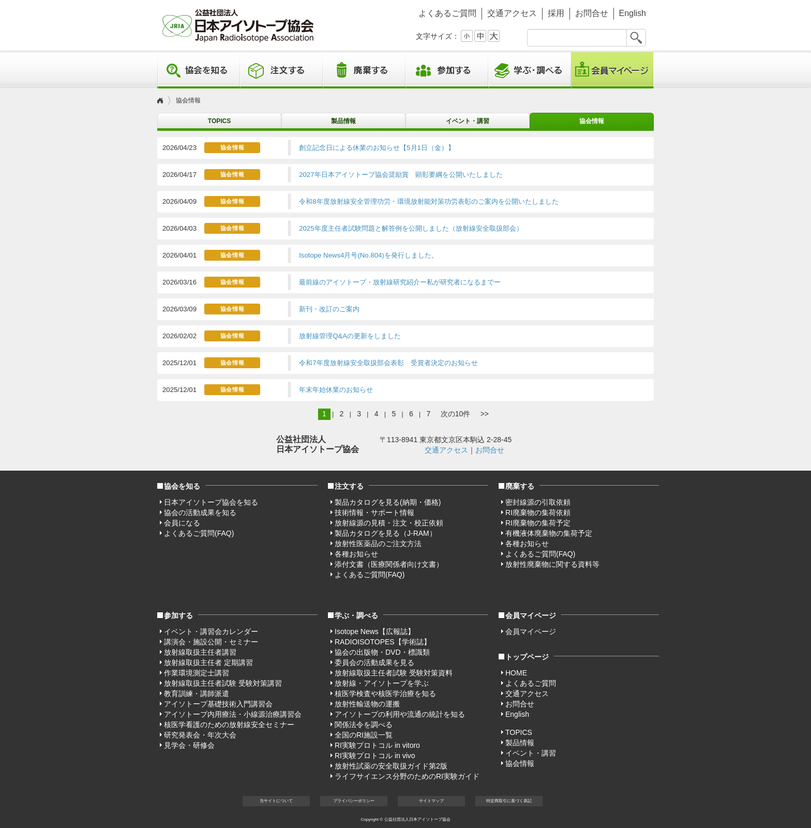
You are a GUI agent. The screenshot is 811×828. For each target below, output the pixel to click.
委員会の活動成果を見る (374, 662)
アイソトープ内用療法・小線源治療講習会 (233, 714)
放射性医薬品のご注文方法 (378, 543)
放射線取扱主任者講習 (200, 652)
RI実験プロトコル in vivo (375, 755)
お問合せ (591, 13)
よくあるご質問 (447, 13)
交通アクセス (512, 13)
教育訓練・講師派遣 (196, 693)
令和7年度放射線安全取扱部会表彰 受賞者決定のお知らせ (388, 363)
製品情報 (343, 121)
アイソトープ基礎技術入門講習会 (218, 704)
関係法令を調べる (364, 724)
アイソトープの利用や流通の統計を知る (400, 714)
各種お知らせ (356, 554)
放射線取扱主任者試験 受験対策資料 (394, 673)
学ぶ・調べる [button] (529, 70)
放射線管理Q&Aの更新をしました (350, 336)
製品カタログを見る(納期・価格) (388, 502)
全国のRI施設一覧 (364, 735)
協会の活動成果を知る (200, 512)
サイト (431, 801)
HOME (516, 673)
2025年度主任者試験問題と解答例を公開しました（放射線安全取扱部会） (410, 228)
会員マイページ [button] (530, 615)
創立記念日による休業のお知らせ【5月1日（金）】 (377, 148)
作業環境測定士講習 (196, 673)
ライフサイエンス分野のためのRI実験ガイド (407, 776)
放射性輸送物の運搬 (367, 704)
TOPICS (219, 121)
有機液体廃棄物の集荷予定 (548, 533)
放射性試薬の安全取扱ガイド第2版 (391, 766)
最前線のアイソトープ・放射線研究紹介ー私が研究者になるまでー (400, 282)
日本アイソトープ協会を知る (211, 502)
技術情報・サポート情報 (374, 512)
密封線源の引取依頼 (537, 502)
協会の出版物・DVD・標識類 (382, 652)
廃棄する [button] (364, 70)
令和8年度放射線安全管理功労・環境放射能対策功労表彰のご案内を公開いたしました (428, 201)
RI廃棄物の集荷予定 (537, 523)
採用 (556, 13)
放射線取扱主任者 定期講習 (208, 662)
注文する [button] (281, 70)
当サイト (276, 801)
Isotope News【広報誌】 (375, 631)
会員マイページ (612, 70)
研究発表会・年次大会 (200, 735)
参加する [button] (447, 70)
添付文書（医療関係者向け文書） (389, 564)
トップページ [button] (527, 657)
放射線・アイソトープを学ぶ (382, 683)
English (632, 13)
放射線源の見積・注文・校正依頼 (389, 523)
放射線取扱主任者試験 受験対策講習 (223, 683)
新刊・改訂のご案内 (329, 309)
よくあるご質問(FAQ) (199, 533)
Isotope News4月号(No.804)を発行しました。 (368, 255)
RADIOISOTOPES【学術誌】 (383, 642)
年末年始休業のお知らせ (336, 390)
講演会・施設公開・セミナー (211, 642)
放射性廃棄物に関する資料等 (552, 564)
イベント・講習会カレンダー (211, 631)
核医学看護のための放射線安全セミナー (229, 724)
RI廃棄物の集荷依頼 (537, 512)
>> (484, 414)
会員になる (182, 523)
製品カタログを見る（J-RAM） (386, 533)
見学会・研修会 (189, 745)
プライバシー (353, 801)
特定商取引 (509, 801)
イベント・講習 (467, 121)
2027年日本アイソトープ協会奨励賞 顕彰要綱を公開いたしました (400, 174)
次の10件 (456, 414)
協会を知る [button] (198, 70)
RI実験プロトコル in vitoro (377, 745)
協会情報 (591, 121)
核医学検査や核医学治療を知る (385, 693)
